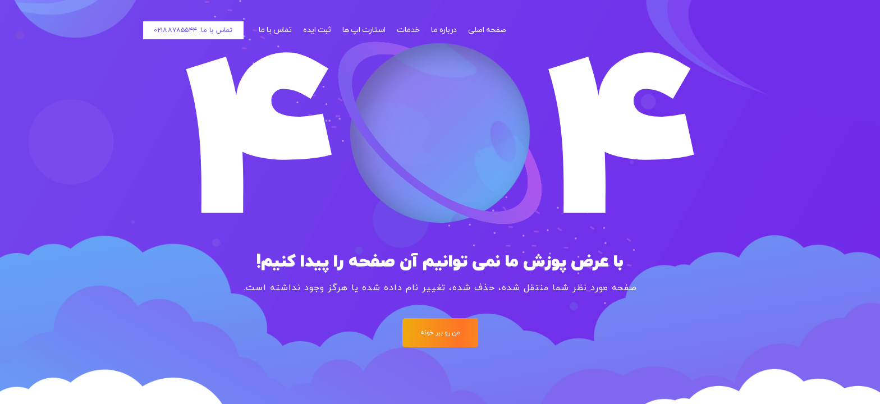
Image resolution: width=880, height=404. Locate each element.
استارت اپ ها (364, 30)
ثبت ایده (317, 30)
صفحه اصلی (487, 30)
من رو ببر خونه (440, 332)
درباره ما (444, 30)
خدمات (408, 30)
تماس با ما (275, 30)
